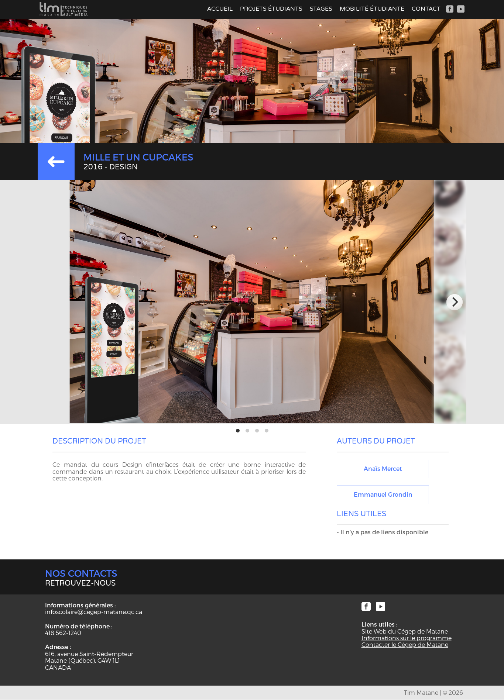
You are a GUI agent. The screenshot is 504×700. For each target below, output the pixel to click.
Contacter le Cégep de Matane (404, 644)
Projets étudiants (271, 9)
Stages (321, 9)
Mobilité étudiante (372, 9)
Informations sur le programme (406, 638)
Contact (426, 9)
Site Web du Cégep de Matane (404, 631)
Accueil (220, 9)
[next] (454, 302)
